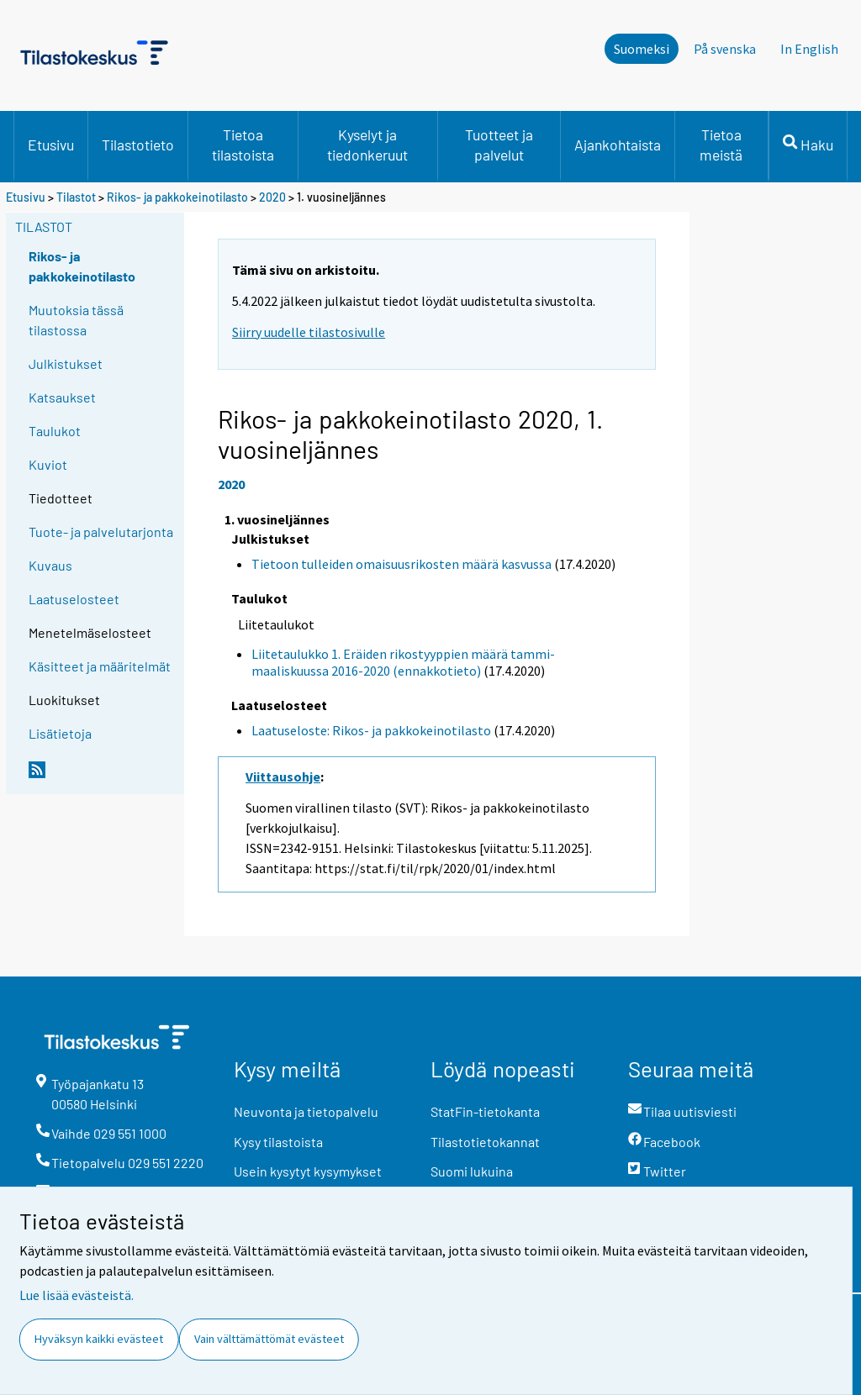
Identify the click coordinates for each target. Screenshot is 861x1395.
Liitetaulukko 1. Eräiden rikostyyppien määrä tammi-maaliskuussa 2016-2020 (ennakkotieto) (403, 662)
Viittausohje (283, 776)
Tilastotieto (138, 144)
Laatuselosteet (74, 599)
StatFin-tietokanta (485, 1111)
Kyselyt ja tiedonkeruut (367, 144)
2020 (272, 197)
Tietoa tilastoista (243, 144)
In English (809, 48)
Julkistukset (66, 363)
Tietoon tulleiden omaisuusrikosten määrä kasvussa (401, 563)
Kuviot (48, 464)
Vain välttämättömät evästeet (269, 1338)
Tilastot (76, 197)
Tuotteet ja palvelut (499, 144)
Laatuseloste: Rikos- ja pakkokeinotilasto (371, 730)
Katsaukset (62, 397)
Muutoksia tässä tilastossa (76, 320)
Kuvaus (50, 565)
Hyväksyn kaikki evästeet (98, 1338)
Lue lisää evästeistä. (76, 1295)
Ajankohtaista (617, 144)
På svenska (725, 48)
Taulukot (55, 431)
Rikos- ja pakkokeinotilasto (177, 197)
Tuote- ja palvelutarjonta (101, 532)
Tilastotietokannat (485, 1142)
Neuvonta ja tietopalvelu (306, 1111)
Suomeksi (641, 48)
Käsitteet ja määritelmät (100, 666)
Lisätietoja (60, 733)
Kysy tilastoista (278, 1142)
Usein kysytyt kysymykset (308, 1171)
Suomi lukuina (471, 1171)
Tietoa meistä (721, 144)
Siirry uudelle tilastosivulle (308, 332)
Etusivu (51, 144)
